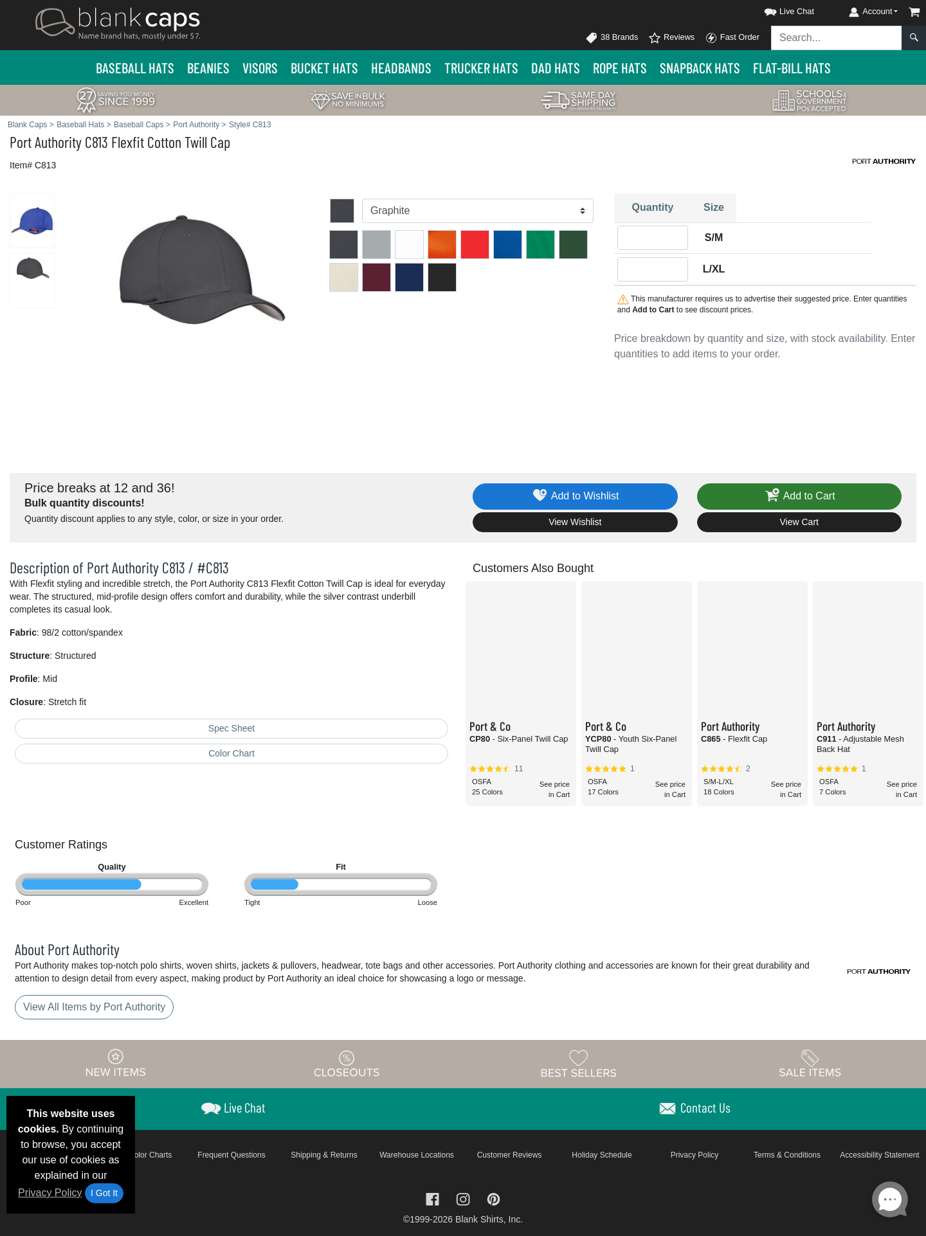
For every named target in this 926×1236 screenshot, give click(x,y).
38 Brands (611, 37)
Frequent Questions (231, 1155)
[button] (777, 9)
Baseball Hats (135, 67)
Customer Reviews (509, 1155)
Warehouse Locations (416, 1155)
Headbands (401, 67)
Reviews (671, 37)
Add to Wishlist (575, 496)
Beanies (208, 67)
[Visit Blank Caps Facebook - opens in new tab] (434, 1198)
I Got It (104, 1193)
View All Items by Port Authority (94, 1006)
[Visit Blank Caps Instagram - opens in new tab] (464, 1198)
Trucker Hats (481, 67)
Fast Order (732, 37)
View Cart (799, 522)
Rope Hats (620, 67)
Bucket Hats (324, 67)
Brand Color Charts (139, 1155)
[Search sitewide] (836, 38)
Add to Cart (799, 496)
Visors (260, 67)
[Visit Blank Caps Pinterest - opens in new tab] (493, 1198)
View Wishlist (575, 522)
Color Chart (231, 753)
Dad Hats (555, 67)
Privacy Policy (50, 1192)
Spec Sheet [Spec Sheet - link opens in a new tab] (231, 728)
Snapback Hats (700, 67)
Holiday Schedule (601, 1155)
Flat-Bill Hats (792, 67)
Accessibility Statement (879, 1155)
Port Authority (46, 141)
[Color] (478, 211)
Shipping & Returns (324, 1155)
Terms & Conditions (787, 1155)
